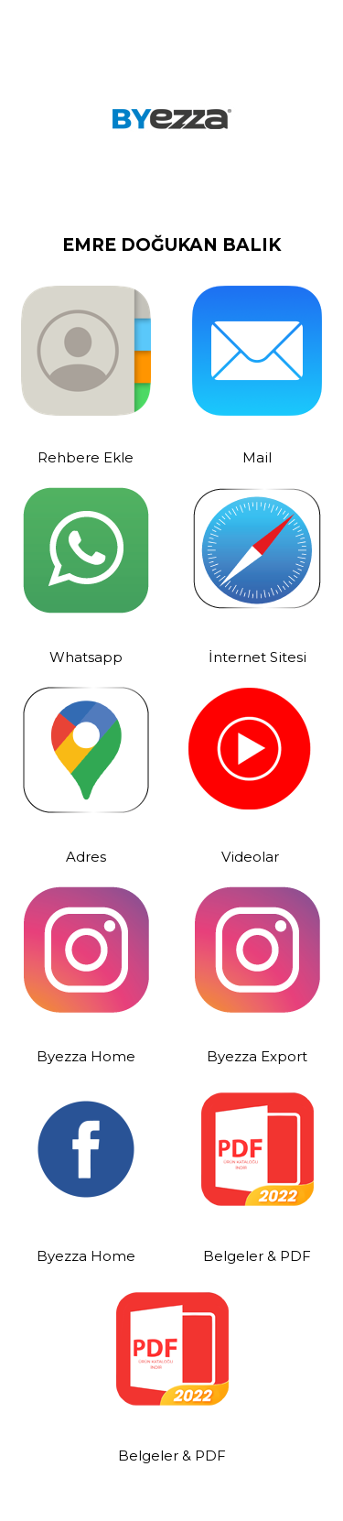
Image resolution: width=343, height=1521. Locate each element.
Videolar (250, 856)
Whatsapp (86, 657)
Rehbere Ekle (86, 457)
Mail (257, 457)
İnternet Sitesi (257, 657)
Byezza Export (257, 1056)
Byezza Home (86, 1056)
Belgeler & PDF (257, 1256)
